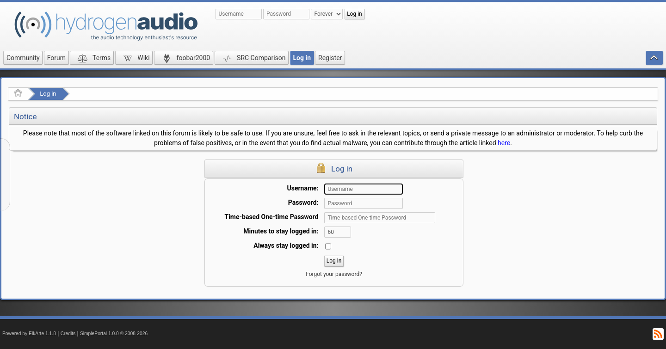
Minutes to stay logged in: (280, 231)
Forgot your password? (334, 274)
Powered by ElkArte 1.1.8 (29, 333)
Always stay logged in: (285, 245)
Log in (48, 93)
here (504, 143)
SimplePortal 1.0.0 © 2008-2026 (114, 333)
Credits (68, 333)
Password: (303, 202)
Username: (303, 188)
